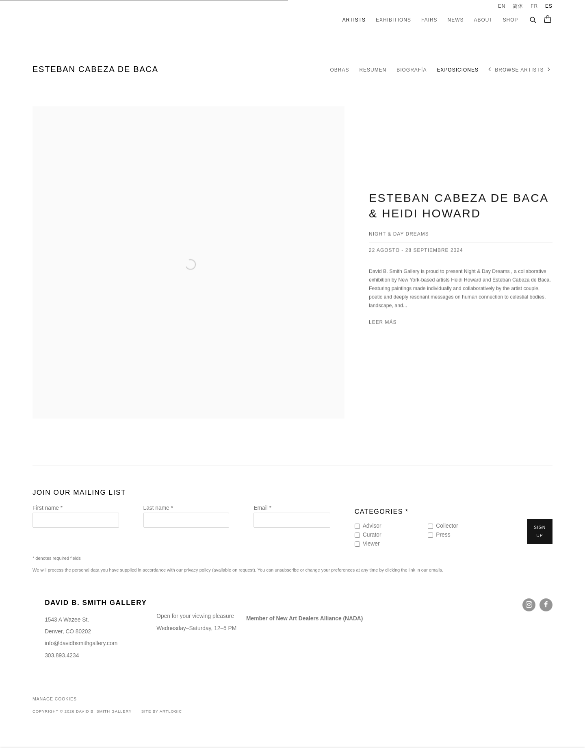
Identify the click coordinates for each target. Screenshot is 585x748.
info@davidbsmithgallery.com (81, 643)
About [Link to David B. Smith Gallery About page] (483, 20)
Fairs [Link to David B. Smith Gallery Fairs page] (429, 20)
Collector (447, 526)
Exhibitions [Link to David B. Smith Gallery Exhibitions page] (393, 20)
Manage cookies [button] (54, 699)
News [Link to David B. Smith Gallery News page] (456, 20)
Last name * (158, 508)
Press (443, 535)
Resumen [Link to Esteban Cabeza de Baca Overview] (372, 70)
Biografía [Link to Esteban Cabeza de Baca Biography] (411, 70)
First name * (47, 508)
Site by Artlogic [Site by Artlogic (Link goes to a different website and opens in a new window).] (161, 711)
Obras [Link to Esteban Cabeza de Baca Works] (339, 70)
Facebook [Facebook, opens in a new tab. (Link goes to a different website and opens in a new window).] (546, 604)
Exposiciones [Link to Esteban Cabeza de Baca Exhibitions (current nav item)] (457, 70)
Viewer (371, 544)
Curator (372, 535)
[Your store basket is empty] (547, 20)
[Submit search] (533, 18)
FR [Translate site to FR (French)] (534, 6)
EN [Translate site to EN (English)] (502, 6)
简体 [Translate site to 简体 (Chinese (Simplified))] (518, 6)
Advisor (372, 526)
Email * (262, 508)
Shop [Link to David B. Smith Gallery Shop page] (510, 20)
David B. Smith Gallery (69, 20)
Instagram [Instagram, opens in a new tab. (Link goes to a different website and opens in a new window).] (528, 604)
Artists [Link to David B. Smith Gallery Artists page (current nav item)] (354, 20)
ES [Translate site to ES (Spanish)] (548, 6)
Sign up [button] (540, 531)
